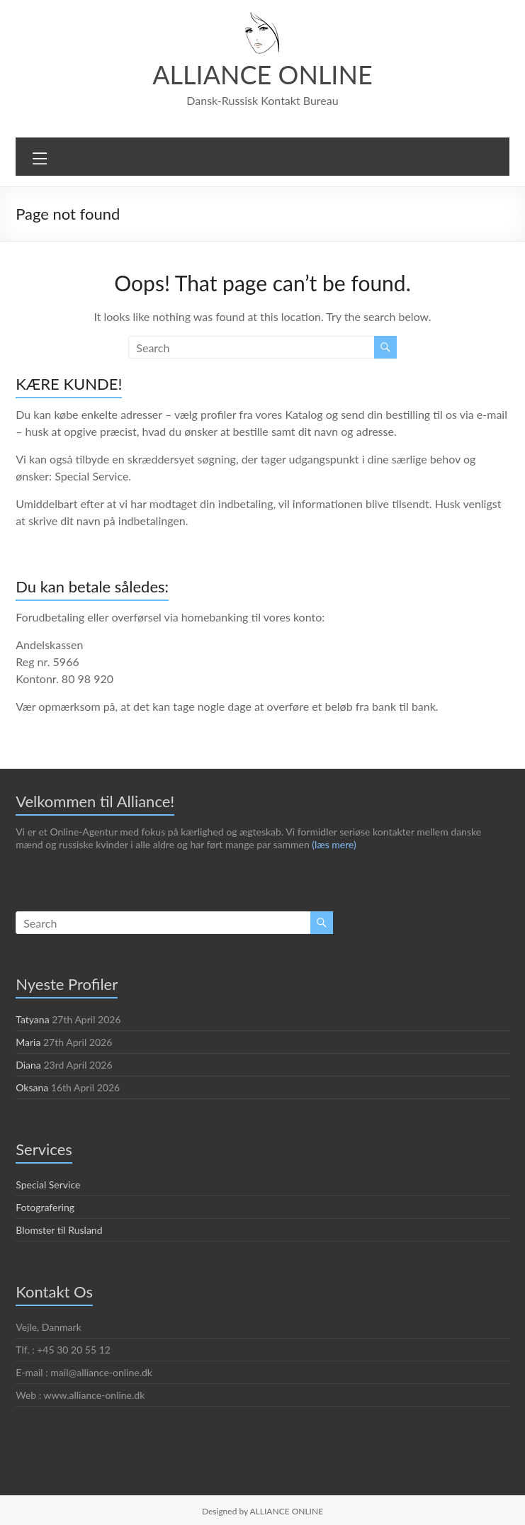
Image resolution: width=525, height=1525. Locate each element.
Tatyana (33, 1019)
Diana (29, 1064)
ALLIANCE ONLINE (262, 74)
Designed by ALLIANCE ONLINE (262, 1511)
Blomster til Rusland (60, 1229)
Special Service (50, 1184)
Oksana (33, 1087)
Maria (28, 1041)
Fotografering (45, 1206)
